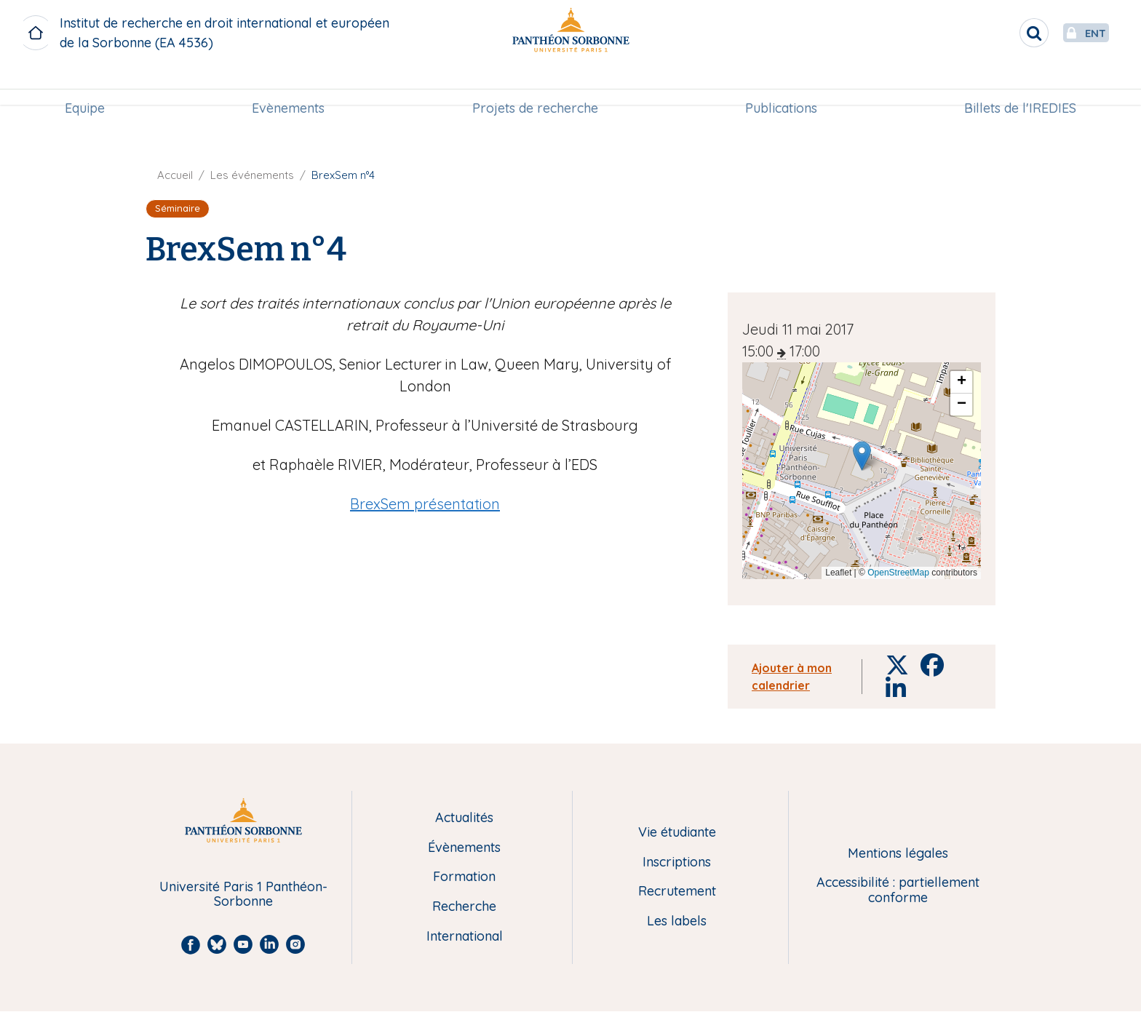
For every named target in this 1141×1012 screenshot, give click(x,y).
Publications (781, 84)
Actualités (464, 818)
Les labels (677, 921)
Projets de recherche (535, 84)
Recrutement (677, 891)
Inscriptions (677, 862)
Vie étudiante (677, 832)
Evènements (288, 84)
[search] (999, 32)
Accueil (175, 175)
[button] (862, 456)
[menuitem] (85, 85)
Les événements (252, 175)
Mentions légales (898, 853)
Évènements (464, 848)
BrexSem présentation (425, 504)
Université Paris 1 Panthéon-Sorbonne (243, 894)
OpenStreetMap (898, 572)
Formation (464, 877)
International (464, 936)
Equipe (85, 84)
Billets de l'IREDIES (1020, 84)
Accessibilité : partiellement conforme (897, 890)
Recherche (464, 907)
